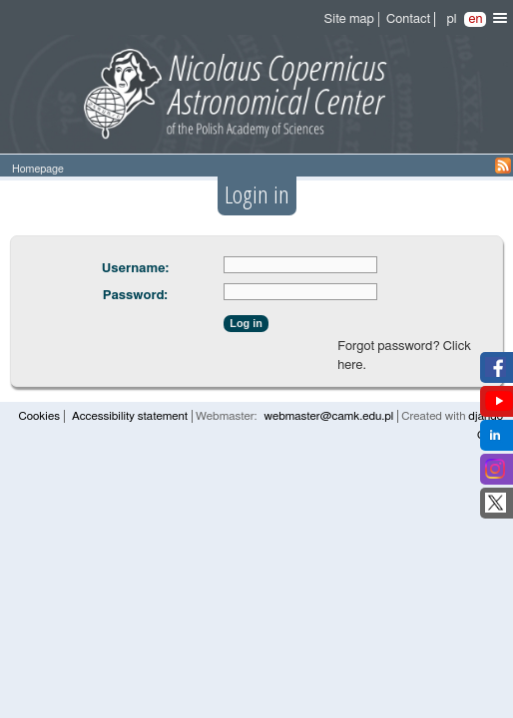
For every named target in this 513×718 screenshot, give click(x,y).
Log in (245, 323)
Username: (135, 268)
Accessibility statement (130, 416)
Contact (408, 19)
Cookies (39, 416)
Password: (135, 295)
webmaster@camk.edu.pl (328, 416)
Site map (349, 19)
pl (451, 19)
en (475, 19)
